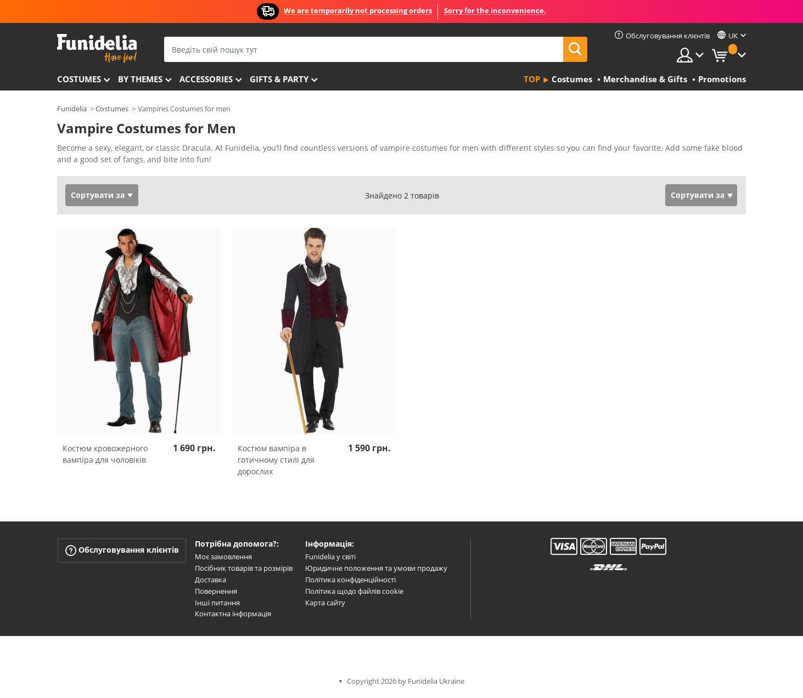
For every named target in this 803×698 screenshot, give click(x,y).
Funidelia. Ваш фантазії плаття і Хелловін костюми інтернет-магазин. (97, 48)
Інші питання (217, 603)
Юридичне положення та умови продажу (376, 568)
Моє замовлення (223, 556)
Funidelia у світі (330, 556)
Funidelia (72, 109)
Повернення (216, 591)
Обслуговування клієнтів (122, 550)
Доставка (210, 579)
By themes (140, 78)
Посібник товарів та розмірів (244, 568)
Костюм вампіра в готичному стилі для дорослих (276, 459)
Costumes (79, 78)
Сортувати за (98, 195)
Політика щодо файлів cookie (354, 591)
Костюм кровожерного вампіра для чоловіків (105, 454)
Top (532, 78)
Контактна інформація (233, 613)
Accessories (206, 78)
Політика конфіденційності (350, 579)
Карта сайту (325, 603)
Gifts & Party (279, 78)
